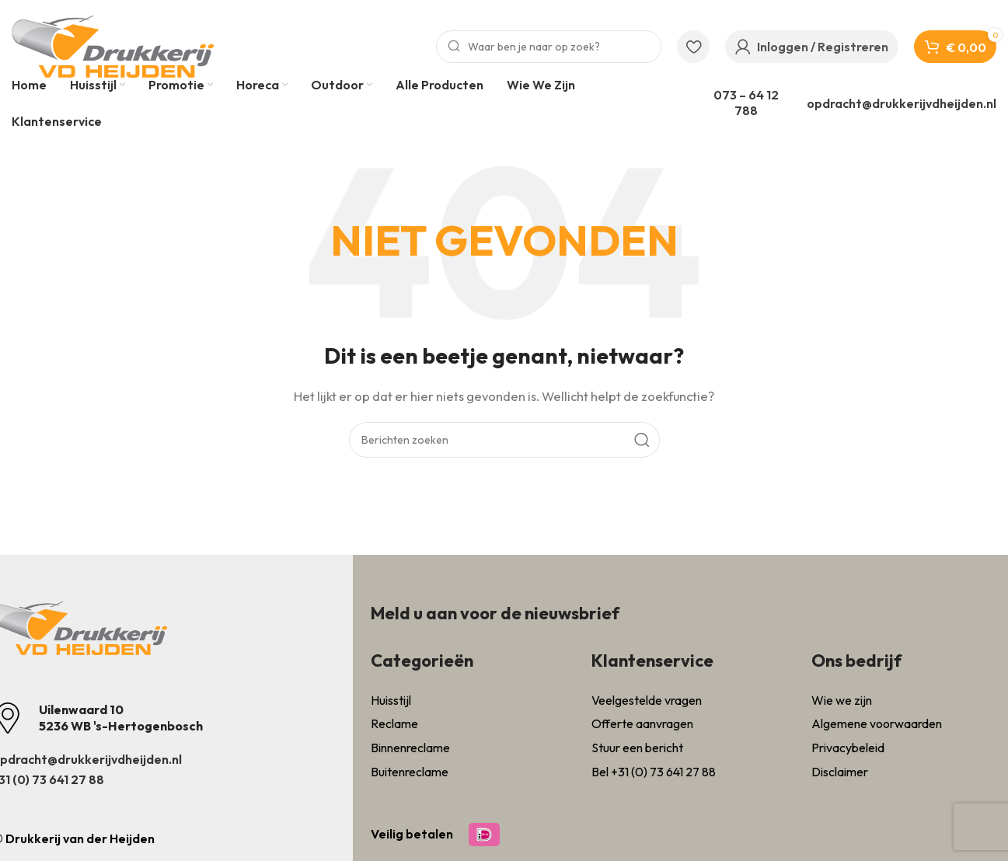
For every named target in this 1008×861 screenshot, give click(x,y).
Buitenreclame (409, 771)
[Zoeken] (548, 46)
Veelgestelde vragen (646, 700)
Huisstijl (391, 700)
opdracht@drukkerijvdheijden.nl (901, 103)
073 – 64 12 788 (746, 102)
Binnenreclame (410, 747)
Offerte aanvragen (642, 723)
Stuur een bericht (637, 747)
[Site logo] (113, 45)
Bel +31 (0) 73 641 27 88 (653, 771)
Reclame (394, 723)
